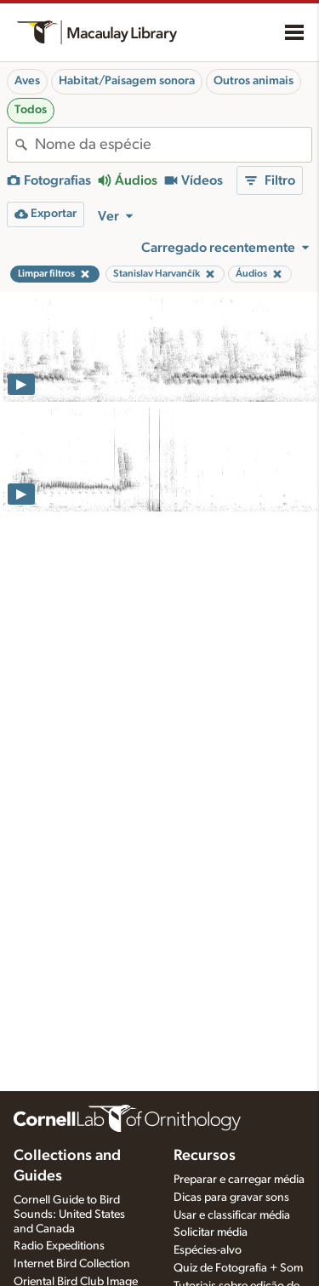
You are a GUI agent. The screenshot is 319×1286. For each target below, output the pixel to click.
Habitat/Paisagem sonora (127, 81)
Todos (30, 110)
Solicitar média (211, 1232)
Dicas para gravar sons (231, 1197)
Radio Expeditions (59, 1246)
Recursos (205, 1155)
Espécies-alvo (208, 1250)
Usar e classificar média (232, 1215)
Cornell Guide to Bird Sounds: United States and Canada (69, 1214)
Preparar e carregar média (239, 1180)
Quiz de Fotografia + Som (238, 1268)
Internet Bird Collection (72, 1264)
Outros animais (253, 81)
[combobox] (173, 145)
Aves (27, 81)
